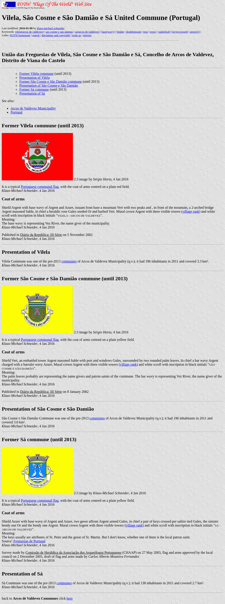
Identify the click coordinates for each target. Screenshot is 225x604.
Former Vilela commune (36, 74)
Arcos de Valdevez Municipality (33, 108)
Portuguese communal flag (40, 187)
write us (76, 35)
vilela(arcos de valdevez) (29, 31)
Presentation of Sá (32, 93)
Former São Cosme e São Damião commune (50, 81)
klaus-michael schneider (51, 28)
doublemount (133, 31)
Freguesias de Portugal (29, 541)
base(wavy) (108, 31)
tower (153, 31)
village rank (190, 211)
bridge (120, 31)
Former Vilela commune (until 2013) (43, 125)
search (36, 35)
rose (145, 31)
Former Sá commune (34, 89)
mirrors (87, 35)
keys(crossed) (180, 31)
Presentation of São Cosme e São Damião (48, 85)
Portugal (16, 112)
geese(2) (195, 31)
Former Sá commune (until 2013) (39, 439)
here (70, 598)
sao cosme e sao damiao (59, 31)
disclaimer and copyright (56, 35)
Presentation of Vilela (34, 77)
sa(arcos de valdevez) (87, 31)
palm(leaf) (164, 31)
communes (68, 261)
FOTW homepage (20, 35)
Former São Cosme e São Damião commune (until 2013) (65, 278)
